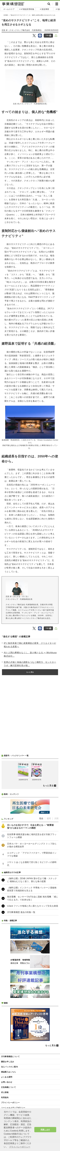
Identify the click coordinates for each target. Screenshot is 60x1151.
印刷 (48, 35)
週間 (49, 818)
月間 (56, 818)
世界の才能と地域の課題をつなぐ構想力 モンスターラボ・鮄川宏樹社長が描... (30, 664)
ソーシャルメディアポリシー (13, 1108)
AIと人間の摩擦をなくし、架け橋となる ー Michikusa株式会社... (30, 654)
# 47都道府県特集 (26, 9)
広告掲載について (8, 1087)
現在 (41, 818)
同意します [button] (45, 1130)
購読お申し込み (7, 1062)
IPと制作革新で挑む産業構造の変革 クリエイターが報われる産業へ (30, 645)
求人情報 (5, 1092)
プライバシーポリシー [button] (19, 1147)
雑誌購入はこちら (8, 1072)
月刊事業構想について (10, 1056)
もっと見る (30, 672)
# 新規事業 (44, 9)
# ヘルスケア (9, 9)
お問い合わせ (6, 1082)
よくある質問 (6, 1077)
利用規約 (5, 1097)
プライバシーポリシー (10, 1103)
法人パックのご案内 (9, 1067)
